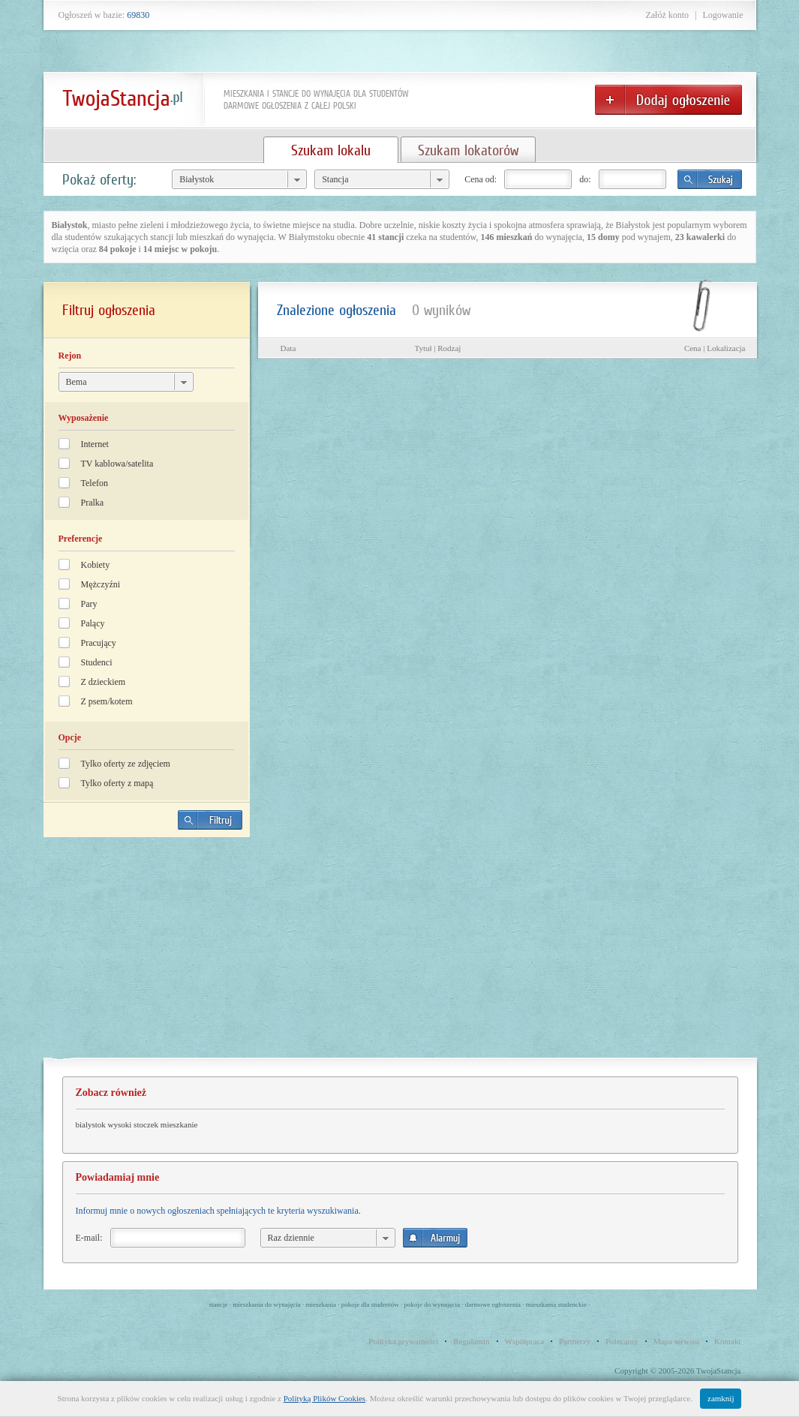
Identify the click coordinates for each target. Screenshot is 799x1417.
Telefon (94, 483)
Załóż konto (667, 15)
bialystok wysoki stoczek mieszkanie (137, 1124)
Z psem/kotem (107, 701)
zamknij (720, 1398)
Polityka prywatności (403, 1341)
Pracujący (98, 643)
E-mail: (89, 1237)
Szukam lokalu (331, 150)
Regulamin (471, 1341)
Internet (95, 444)
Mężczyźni (101, 584)
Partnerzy (574, 1341)
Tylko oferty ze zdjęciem (125, 763)
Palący (93, 623)
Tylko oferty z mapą (117, 783)
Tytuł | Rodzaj (438, 348)
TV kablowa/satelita (117, 463)
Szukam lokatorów (468, 150)
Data (288, 348)
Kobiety (95, 565)
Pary (89, 604)
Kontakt (727, 1341)
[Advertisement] (146, 953)
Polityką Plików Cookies (324, 1398)
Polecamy (621, 1341)
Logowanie (723, 15)
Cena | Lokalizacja (715, 348)
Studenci (97, 662)
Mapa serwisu (676, 1341)
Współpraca (525, 1341)
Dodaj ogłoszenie (668, 100)
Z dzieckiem (103, 682)
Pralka (92, 502)
